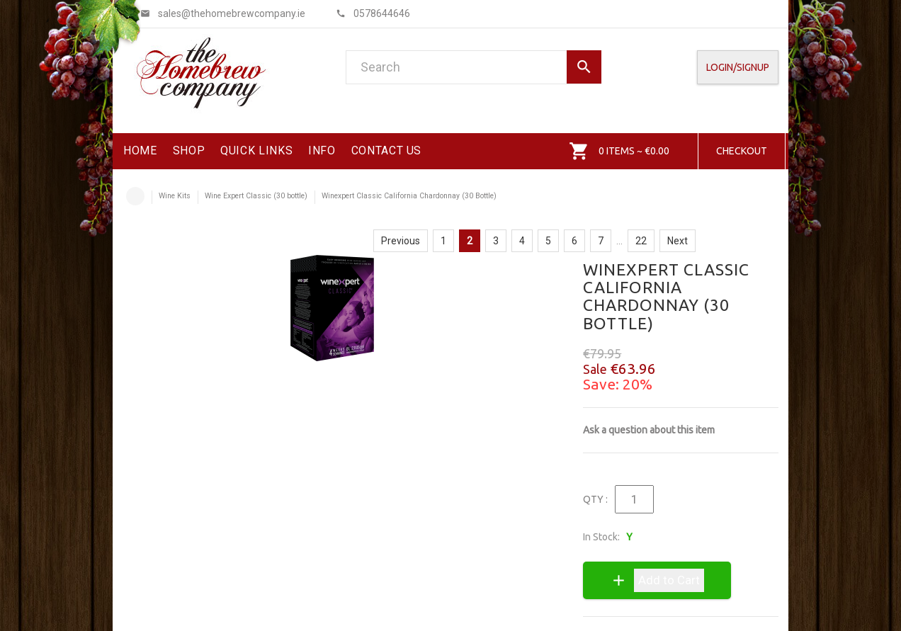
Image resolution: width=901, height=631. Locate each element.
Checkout (741, 151)
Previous (400, 240)
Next (677, 240)
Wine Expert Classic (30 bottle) (256, 195)
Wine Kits (175, 195)
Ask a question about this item (649, 430)
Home (135, 196)
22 (641, 240)
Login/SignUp (737, 67)
